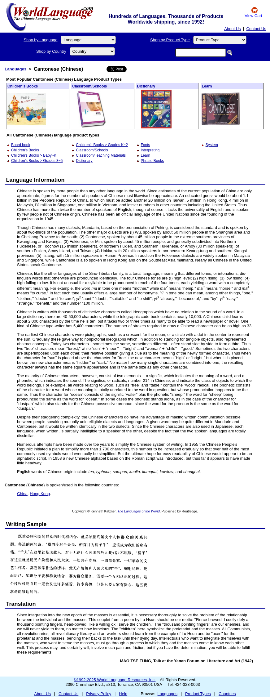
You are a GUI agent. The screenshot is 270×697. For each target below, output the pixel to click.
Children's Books (22, 86)
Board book (20, 145)
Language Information (35, 180)
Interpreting (150, 150)
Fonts (145, 145)
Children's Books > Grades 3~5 (37, 161)
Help (123, 693)
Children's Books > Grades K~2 (102, 145)
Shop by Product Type (170, 40)
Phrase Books (152, 161)
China (22, 493)
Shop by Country (51, 51)
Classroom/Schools (89, 86)
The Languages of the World (138, 511)
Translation (21, 604)
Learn (207, 86)
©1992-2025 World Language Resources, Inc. (114, 679)
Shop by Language (40, 40)
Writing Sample (26, 524)
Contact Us (256, 28)
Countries (227, 693)
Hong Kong (40, 493)
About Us (232, 28)
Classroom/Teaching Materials (101, 155)
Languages (15, 69)
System (212, 145)
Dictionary (146, 86)
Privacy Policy (98, 693)
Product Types (198, 693)
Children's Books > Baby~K (33, 155)
